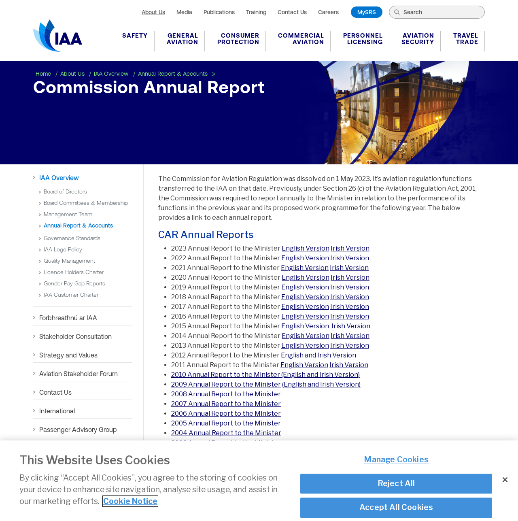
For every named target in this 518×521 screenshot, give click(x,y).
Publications (219, 12)
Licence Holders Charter (74, 272)
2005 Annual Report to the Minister (226, 423)
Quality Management (69, 261)
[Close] (505, 484)
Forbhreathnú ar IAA (68, 317)
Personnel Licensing (363, 38)
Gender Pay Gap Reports (74, 283)
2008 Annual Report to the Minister (226, 394)
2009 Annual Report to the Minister (226, 384)
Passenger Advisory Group (78, 429)
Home (44, 73)
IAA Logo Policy (63, 249)
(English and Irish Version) (321, 384)
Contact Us (292, 12)
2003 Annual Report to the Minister (226, 443)
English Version (305, 248)
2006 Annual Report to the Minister (226, 413)
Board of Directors (65, 191)
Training (256, 12)
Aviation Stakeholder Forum (78, 373)
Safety (135, 35)
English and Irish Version (318, 355)
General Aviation (182, 38)
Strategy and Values (68, 355)
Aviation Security (417, 38)
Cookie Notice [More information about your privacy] (130, 505)
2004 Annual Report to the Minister (226, 433)
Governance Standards (72, 238)
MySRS (366, 12)
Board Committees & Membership (86, 203)
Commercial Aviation (301, 38)
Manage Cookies (396, 464)
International (57, 411)
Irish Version (350, 248)
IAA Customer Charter (71, 295)
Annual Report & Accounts (173, 73)
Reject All (396, 488)
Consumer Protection (238, 38)
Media (184, 12)
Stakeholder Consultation (75, 336)
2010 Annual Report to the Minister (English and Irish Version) (265, 375)
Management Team (68, 214)
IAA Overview (112, 73)
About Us (153, 12)
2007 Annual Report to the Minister (226, 404)
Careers (328, 12)
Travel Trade (465, 38)
